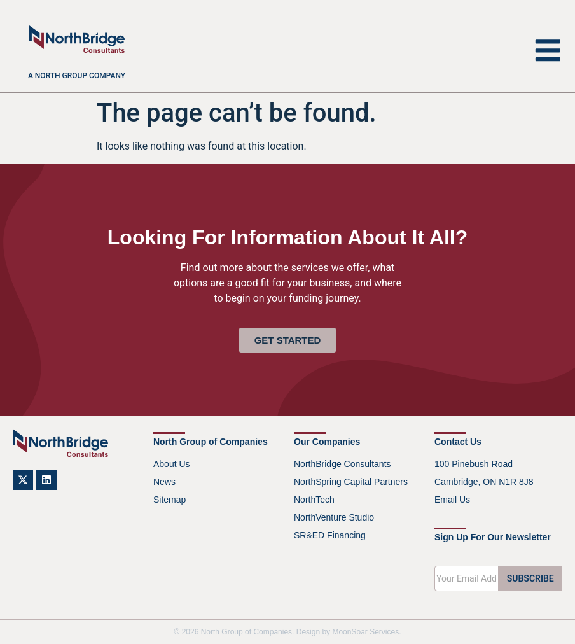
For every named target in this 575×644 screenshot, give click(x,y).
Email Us (452, 499)
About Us (171, 464)
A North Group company (76, 75)
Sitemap (169, 499)
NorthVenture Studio (334, 517)
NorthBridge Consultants (342, 464)
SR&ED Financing (330, 535)
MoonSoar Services (365, 631)
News (164, 482)
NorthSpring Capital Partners (351, 482)
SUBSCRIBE (530, 578)
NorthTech (314, 499)
